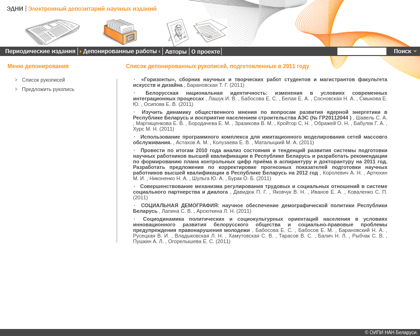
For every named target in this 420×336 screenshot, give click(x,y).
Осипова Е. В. (160, 104)
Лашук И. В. (223, 98)
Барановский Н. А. (361, 230)
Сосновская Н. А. (334, 98)
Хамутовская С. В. (251, 235)
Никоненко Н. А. (168, 178)
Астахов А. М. (192, 142)
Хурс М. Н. (145, 129)
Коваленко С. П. (367, 192)
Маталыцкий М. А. (276, 142)
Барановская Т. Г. (207, 85)
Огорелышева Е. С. (191, 241)
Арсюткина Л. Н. (215, 211)
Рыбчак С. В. (368, 235)
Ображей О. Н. (331, 123)
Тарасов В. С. (296, 235)
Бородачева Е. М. (210, 123)
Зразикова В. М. (254, 123)
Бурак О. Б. (241, 178)
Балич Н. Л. (332, 235)
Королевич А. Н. (342, 172)
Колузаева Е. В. (231, 142)
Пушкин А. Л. (148, 241)
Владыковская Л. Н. (199, 235)
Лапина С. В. (177, 211)
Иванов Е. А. (326, 192)
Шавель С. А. (371, 117)
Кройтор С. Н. (293, 123)
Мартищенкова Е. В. (160, 123)
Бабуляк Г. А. (369, 123)
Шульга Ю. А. (208, 178)
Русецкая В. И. (151, 235)
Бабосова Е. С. (259, 98)
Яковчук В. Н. (289, 192)
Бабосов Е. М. (315, 230)
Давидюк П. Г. (250, 192)
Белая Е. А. (295, 98)
